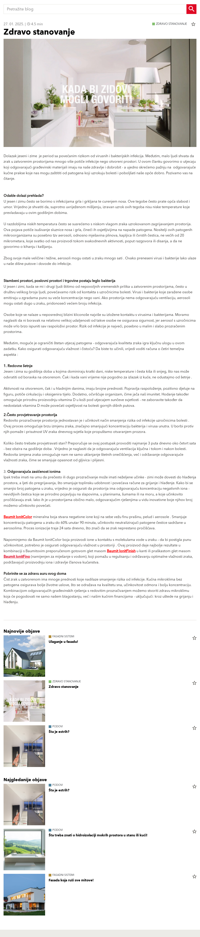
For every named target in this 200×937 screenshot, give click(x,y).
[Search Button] (191, 9)
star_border (193, 24)
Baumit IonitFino (17, 557)
